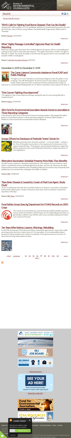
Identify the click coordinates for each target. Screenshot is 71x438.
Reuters (10, 36)
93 (26, 256)
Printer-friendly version (11, 18)
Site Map (60, 425)
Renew (54, 425)
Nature (9, 102)
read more (13, 435)
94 (30, 256)
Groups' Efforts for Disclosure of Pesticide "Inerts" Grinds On (30, 138)
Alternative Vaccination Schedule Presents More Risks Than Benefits (34, 160)
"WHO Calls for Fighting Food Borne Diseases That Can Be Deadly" (33, 24)
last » (37, 258)
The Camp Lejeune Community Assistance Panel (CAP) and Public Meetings (39, 73)
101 (58, 256)
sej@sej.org (7, 433)
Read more (65, 38)
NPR (8, 174)
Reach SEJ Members (45, 425)
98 (45, 256)
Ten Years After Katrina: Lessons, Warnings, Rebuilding (27, 227)
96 (37, 256)
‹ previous (16, 256)
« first (9, 256)
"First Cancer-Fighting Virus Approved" (20, 92)
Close (30, 420)
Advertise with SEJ (35, 393)
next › (66, 256)
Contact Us (4, 425)
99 (49, 256)
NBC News (11, 196)
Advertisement (35, 372)
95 (33, 256)
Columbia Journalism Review (17, 60)
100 (53, 256)
